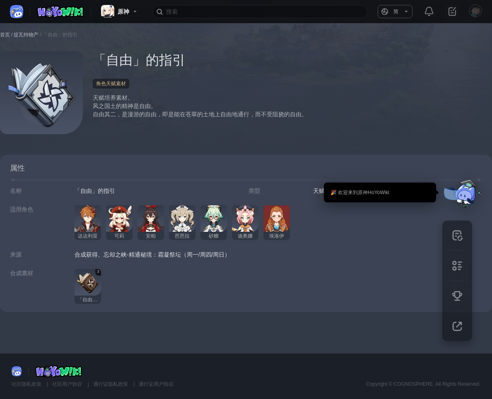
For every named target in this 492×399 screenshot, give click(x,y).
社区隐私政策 (27, 384)
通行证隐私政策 (111, 384)
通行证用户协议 (156, 384)
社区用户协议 (67, 384)
